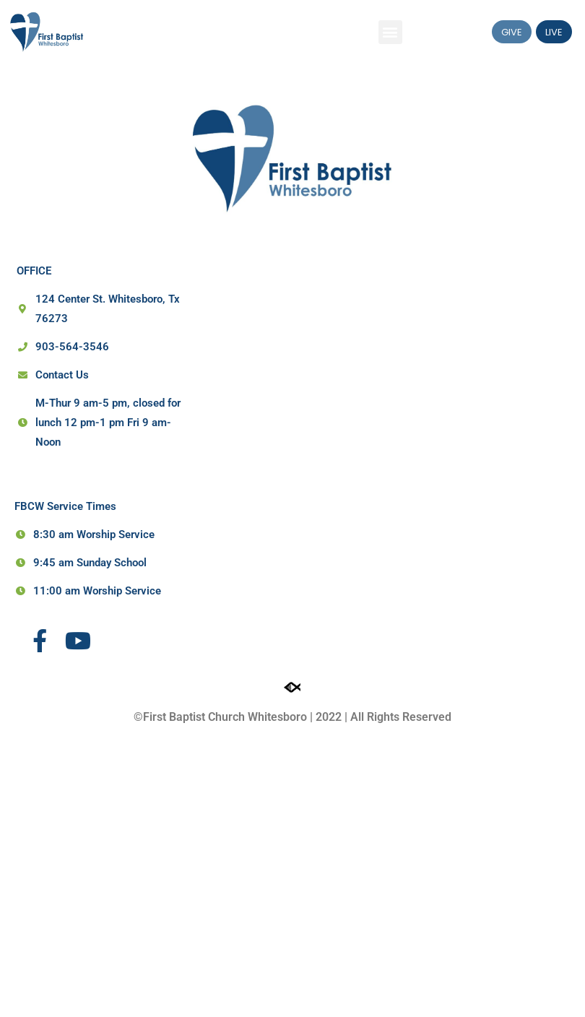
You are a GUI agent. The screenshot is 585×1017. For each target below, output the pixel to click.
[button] (390, 32)
